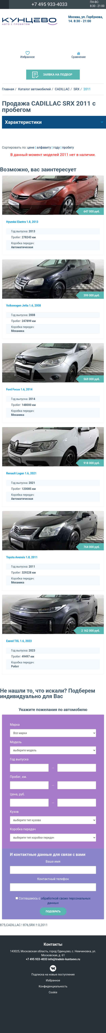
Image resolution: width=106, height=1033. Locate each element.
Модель (16, 742)
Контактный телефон (53, 879)
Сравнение (78, 57)
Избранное (27, 57)
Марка (15, 724)
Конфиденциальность (53, 986)
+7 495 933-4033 (49, 4)
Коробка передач (23, 829)
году (57, 147)
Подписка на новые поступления (52, 974)
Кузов (14, 812)
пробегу (68, 147)
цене (31, 147)
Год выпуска (19, 759)
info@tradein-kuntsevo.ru (64, 959)
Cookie (53, 992)
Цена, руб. (17, 794)
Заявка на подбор (52, 75)
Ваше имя (53, 861)
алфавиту (44, 147)
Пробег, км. (18, 777)
